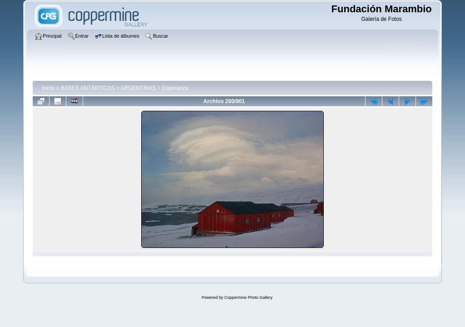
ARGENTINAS (138, 88)
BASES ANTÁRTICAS (87, 88)
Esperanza (175, 88)
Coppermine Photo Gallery (248, 297)
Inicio (48, 88)
